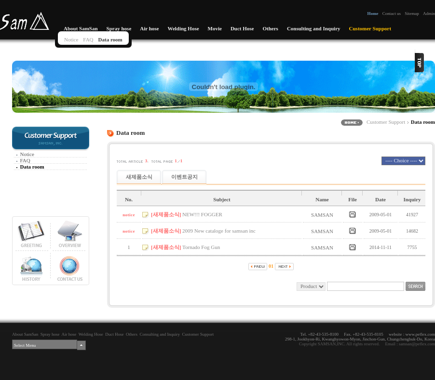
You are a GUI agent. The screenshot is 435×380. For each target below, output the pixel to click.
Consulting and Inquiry (313, 28)
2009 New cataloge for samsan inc (219, 231)
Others (270, 28)
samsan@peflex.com (417, 343)
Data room (110, 39)
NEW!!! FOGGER (202, 214)
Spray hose (119, 28)
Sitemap (412, 13)
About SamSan (81, 28)
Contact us (391, 13)
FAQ (88, 39)
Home (372, 13)
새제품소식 (139, 177)
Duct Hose (242, 28)
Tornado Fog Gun (201, 247)
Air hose (149, 28)
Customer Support (370, 28)
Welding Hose (183, 28)
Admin (429, 13)
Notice (71, 39)
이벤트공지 (184, 177)
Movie (215, 28)
